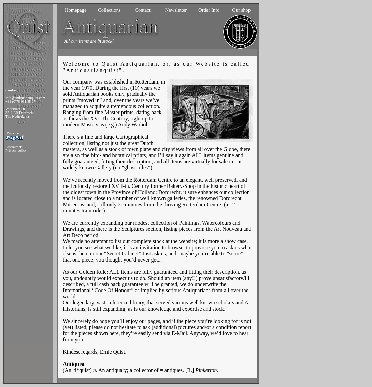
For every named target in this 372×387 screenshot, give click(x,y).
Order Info (208, 10)
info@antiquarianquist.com (25, 98)
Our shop (241, 10)
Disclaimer (13, 147)
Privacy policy (16, 150)
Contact (143, 10)
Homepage (75, 10)
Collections (109, 10)
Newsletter (176, 10)
